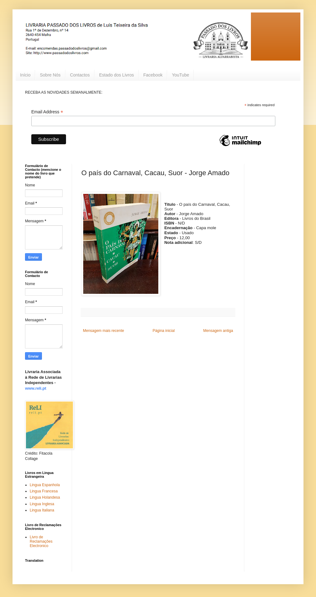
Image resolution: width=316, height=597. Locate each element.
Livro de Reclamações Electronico (41, 541)
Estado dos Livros (116, 74)
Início (25, 74)
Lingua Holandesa (45, 497)
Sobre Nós (50, 74)
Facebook (152, 74)
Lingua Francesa (44, 491)
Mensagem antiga (218, 330)
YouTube (180, 74)
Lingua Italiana (42, 510)
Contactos (80, 74)
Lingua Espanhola (45, 485)
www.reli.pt (35, 388)
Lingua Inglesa (42, 504)
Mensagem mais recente (103, 330)
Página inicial (164, 330)
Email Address (47, 112)
